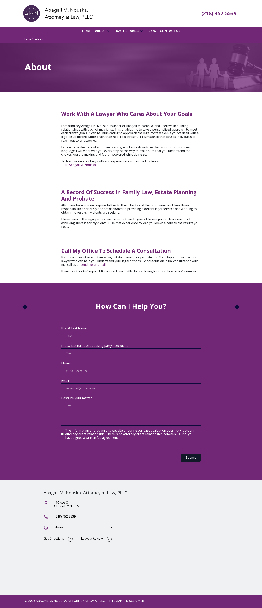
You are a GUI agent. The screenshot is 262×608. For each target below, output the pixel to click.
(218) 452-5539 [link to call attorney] (60, 516)
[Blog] (152, 31)
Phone (66, 363)
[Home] (86, 31)
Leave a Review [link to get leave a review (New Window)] (92, 538)
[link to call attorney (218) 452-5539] (219, 13)
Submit (191, 457)
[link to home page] (57, 13)
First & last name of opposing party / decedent (94, 346)
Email (65, 381)
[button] (108, 31)
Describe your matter (76, 398)
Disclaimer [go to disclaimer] (135, 601)
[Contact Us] (170, 31)
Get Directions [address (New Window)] (54, 538)
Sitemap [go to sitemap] (115, 601)
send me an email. (93, 265)
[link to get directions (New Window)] (78, 506)
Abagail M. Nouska (82, 165)
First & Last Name (74, 328)
